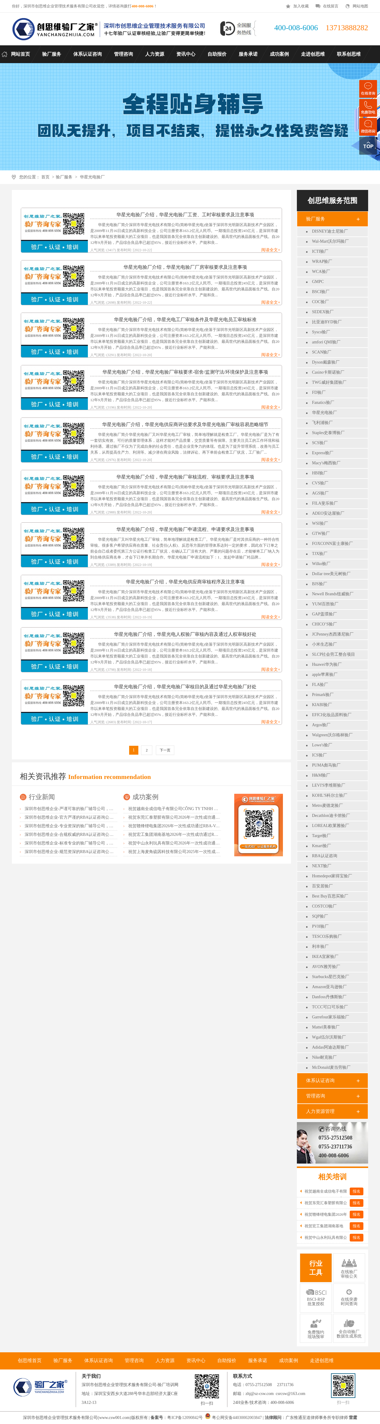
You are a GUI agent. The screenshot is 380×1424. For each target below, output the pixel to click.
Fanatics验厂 (323, 402)
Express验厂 (322, 453)
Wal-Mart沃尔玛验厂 (330, 241)
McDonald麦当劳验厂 (331, 1067)
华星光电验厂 (92, 177)
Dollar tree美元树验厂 (331, 574)
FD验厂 (319, 392)
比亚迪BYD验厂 (327, 322)
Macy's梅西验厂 (326, 463)
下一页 (165, 750)
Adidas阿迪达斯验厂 (330, 1047)
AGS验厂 (320, 493)
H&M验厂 (321, 775)
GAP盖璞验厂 (324, 614)
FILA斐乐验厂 (325, 503)
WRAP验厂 (322, 261)
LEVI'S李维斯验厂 (328, 785)
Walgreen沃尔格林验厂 (332, 735)
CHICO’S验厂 (324, 624)
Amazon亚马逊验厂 (329, 987)
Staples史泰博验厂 (328, 433)
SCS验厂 (320, 443)
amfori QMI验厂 (326, 342)
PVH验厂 (320, 926)
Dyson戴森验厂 (326, 362)
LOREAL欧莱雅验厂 (330, 825)
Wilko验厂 (321, 563)
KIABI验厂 (322, 705)
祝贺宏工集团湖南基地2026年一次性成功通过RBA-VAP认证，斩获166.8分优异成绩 (204, 834)
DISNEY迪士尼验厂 (330, 231)
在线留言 (330, 6)
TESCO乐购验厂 (327, 936)
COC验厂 (320, 302)
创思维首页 (30, 1360)
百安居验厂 (322, 886)
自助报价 (226, 1360)
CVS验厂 (320, 483)
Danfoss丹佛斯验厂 (329, 997)
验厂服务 (64, 177)
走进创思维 (322, 1360)
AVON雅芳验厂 (326, 966)
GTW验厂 (321, 533)
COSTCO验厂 (324, 906)
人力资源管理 (320, 1111)
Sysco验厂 (321, 332)
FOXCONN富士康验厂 (332, 543)
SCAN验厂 (321, 352)
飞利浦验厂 (322, 422)
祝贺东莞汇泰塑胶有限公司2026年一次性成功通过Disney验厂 (184, 817)
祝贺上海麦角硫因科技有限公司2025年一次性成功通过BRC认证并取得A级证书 (200, 851)
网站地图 (360, 6)
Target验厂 (321, 835)
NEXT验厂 (321, 866)
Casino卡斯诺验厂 (328, 372)
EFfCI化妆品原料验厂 (332, 715)
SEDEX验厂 (323, 312)
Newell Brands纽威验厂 (333, 594)
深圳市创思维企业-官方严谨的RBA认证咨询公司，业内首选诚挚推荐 (88, 817)
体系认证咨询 (320, 1080)
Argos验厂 (321, 725)
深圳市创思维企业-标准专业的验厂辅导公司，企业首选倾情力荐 (83, 843)
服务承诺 (257, 1360)
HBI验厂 (319, 473)
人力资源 (165, 1360)
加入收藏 (301, 6)
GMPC (318, 281)
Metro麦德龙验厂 (327, 805)
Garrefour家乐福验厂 (330, 1017)
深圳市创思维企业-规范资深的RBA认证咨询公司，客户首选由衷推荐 (88, 851)
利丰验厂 (320, 946)
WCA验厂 (321, 271)
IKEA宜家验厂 (325, 956)
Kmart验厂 (321, 846)
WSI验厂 (320, 523)
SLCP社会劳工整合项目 (333, 654)
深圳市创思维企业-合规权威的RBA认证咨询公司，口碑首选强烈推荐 (88, 834)
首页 (45, 177)
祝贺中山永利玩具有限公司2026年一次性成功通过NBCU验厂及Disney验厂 (196, 843)
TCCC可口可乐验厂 (330, 1007)
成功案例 (145, 797)
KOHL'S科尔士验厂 (329, 795)
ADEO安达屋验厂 (328, 513)
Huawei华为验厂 (327, 664)
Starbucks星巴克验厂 (330, 977)
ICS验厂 (319, 755)
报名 (356, 1191)
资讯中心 (195, 1360)
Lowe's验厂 (322, 745)
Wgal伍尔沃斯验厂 (329, 1037)
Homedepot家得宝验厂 (332, 876)
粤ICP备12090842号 (185, 1417)
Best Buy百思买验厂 (330, 896)
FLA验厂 (320, 684)
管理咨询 (315, 1095)
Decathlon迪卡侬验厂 (331, 815)
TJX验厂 (319, 553)
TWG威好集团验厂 (329, 382)
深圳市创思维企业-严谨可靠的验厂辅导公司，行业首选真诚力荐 (83, 809)
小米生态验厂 (324, 644)
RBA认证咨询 (324, 856)
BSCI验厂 (321, 291)
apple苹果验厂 (325, 674)
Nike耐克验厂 (324, 1057)
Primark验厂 (323, 694)
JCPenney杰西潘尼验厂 (333, 634)
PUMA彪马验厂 (326, 765)
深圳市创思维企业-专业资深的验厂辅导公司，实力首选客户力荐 (83, 826)
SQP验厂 (320, 916)
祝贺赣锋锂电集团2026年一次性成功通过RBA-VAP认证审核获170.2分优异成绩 (200, 826)
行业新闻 (42, 797)
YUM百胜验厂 (325, 604)
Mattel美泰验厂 (326, 1027)
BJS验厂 (319, 584)
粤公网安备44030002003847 (237, 1417)
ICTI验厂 (320, 251)
